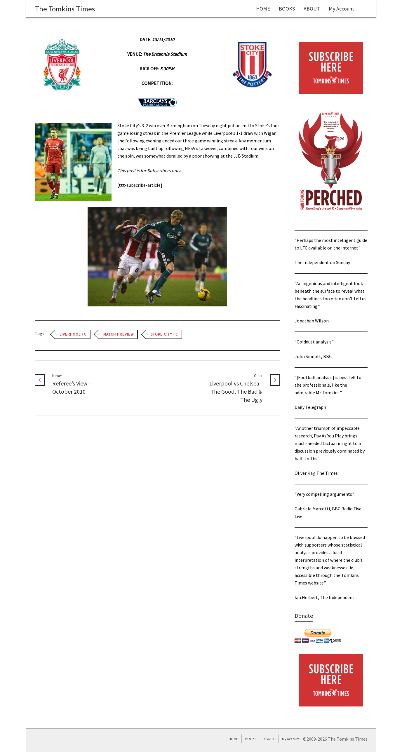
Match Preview (118, 334)
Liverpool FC (73, 334)
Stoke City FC (164, 334)
